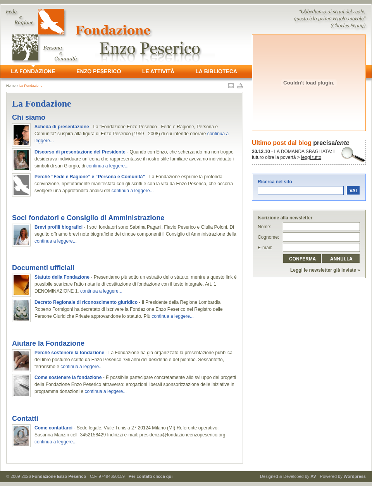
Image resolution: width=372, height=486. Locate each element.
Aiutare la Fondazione (48, 343)
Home (11, 86)
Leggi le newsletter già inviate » (325, 270)
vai (353, 190)
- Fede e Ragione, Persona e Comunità (186, 34)
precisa (331, 143)
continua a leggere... (107, 166)
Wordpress (355, 476)
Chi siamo (28, 117)
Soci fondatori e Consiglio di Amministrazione (88, 218)
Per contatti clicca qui (151, 476)
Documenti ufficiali (43, 268)
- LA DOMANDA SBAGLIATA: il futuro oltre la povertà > (294, 154)
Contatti (25, 418)
